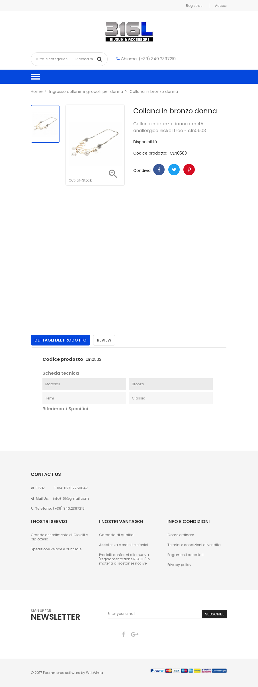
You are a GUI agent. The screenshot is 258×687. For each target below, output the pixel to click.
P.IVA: (38, 488)
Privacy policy (179, 564)
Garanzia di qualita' (116, 534)
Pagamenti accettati (185, 554)
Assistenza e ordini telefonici (123, 544)
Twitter (174, 169)
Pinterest (189, 169)
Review (104, 340)
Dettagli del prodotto (60, 340)
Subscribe (214, 614)
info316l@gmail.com (71, 498)
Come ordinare (180, 534)
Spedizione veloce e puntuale (56, 549)
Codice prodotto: (150, 153)
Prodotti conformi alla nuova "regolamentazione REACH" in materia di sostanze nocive (124, 559)
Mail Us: (40, 498)
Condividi (159, 169)
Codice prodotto (62, 359)
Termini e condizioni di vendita (194, 544)
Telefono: (41, 508)
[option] (45, 124)
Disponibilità (145, 142)
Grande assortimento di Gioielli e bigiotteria (59, 537)
